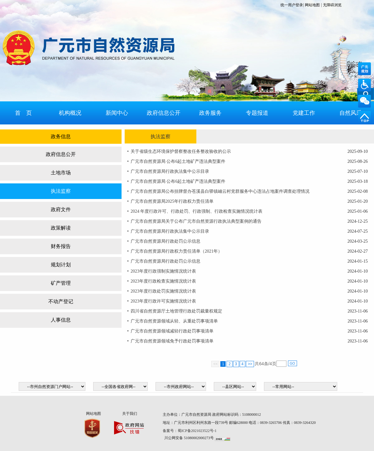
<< (215, 364)
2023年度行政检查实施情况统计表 (163, 281)
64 (261, 363)
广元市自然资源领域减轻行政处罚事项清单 (172, 331)
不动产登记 (60, 301)
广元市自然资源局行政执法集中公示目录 (170, 171)
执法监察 (61, 191)
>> (250, 364)
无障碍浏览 (332, 5)
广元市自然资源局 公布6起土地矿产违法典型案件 (178, 161)
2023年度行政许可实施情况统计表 (163, 301)
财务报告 (61, 246)
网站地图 (312, 5)
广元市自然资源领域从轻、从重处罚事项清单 (174, 321)
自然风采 (350, 113)
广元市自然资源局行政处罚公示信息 (165, 241)
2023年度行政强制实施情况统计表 (163, 271)
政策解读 (61, 227)
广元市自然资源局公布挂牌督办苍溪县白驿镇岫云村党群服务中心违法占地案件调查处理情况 (220, 191)
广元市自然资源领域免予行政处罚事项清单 (172, 341)
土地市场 (61, 172)
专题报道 (257, 113)
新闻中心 (117, 113)
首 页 (23, 113)
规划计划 (61, 264)
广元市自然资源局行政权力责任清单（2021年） (176, 251)
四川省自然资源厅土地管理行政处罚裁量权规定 (176, 311)
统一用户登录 (291, 5)
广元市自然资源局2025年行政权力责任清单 (172, 201)
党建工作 (304, 113)
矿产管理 (61, 283)
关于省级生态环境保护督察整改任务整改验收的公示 (181, 151)
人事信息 (61, 319)
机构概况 (70, 113)
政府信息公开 (163, 113)
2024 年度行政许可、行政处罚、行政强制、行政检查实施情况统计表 (197, 211)
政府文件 (61, 209)
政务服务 (210, 113)
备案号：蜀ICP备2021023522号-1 (190, 431)
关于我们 (129, 413)
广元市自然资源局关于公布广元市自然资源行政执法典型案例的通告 (196, 221)
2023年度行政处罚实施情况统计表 (163, 291)
